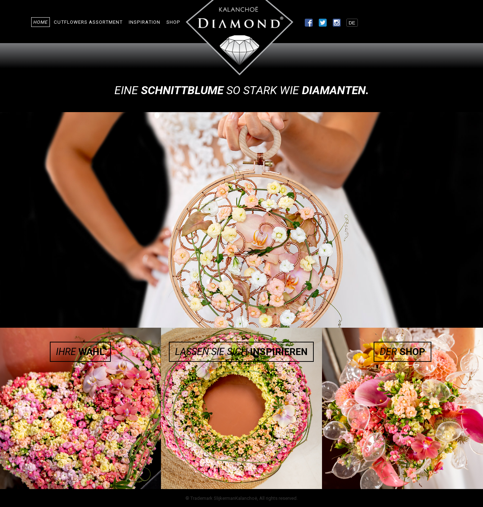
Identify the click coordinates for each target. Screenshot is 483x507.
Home (40, 22)
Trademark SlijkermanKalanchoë (223, 498)
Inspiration (144, 22)
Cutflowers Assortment (88, 22)
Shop (173, 22)
